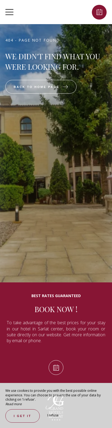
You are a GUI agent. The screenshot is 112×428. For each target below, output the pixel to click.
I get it (22, 416)
